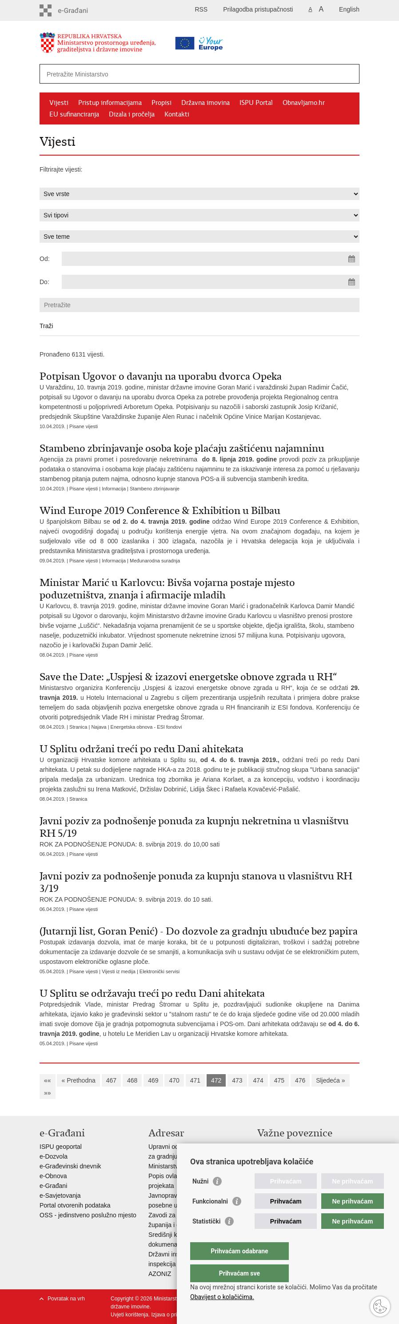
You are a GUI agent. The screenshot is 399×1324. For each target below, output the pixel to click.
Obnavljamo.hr (304, 103)
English (349, 9)
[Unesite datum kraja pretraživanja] (210, 282)
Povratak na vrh (66, 1299)
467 (111, 1080)
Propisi (162, 103)
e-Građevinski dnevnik (70, 1166)
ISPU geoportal (61, 1146)
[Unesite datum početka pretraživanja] (210, 259)
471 (195, 1080)
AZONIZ (159, 1273)
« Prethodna (78, 1080)
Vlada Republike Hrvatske (293, 1146)
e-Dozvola (54, 1156)
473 (237, 1080)
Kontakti (176, 114)
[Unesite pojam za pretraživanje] (171, 74)
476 (300, 1080)
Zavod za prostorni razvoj (292, 1156)
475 (279, 1080)
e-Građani (53, 1185)
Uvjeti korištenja (129, 1315)
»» (47, 1092)
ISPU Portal (256, 103)
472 (216, 1080)
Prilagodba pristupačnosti (258, 9)
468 (132, 1080)
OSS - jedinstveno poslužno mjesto (88, 1215)
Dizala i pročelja (132, 114)
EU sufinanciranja (74, 114)
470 (174, 1080)
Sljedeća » (330, 1080)
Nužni (200, 1199)
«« (47, 1080)
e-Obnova (53, 1176)
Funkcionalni (210, 1219)
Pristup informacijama (110, 103)
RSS (201, 9)
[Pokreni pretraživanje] (349, 74)
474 (258, 1080)
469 (153, 1080)
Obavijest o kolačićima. (222, 1296)
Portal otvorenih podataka (75, 1205)
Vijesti (58, 103)
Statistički (206, 1239)
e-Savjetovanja (60, 1195)
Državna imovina (205, 103)
